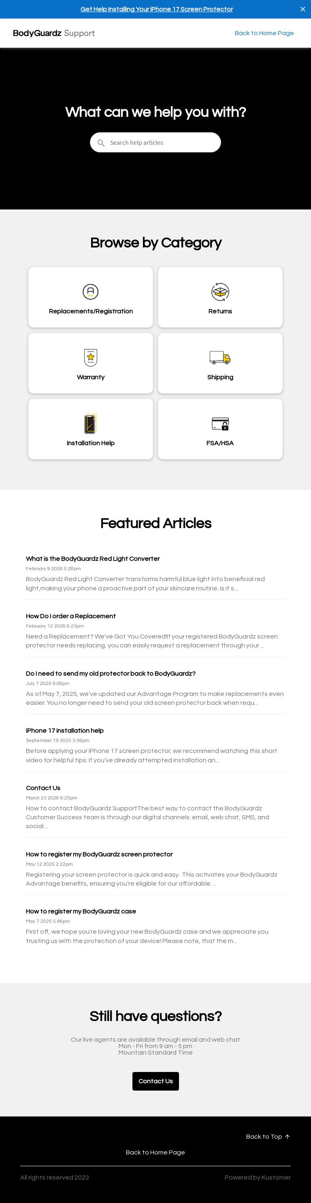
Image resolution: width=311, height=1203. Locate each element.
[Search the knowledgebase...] (155, 142)
